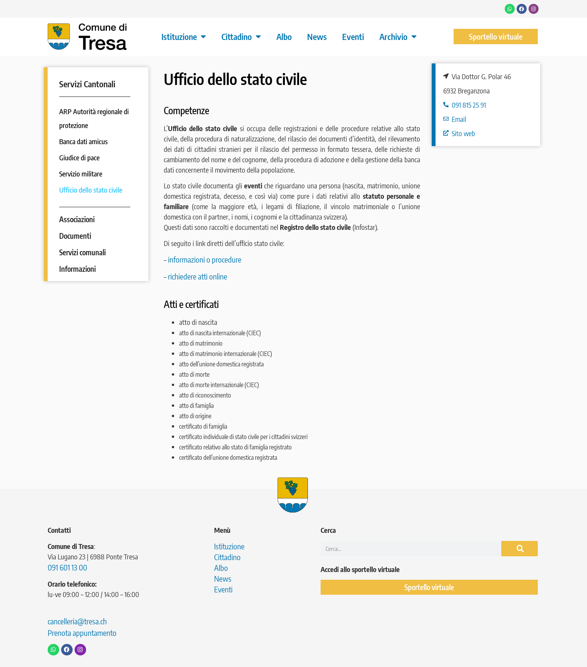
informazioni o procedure (204, 259)
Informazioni (77, 268)
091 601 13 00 (67, 567)
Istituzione (183, 36)
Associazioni (77, 219)
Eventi (353, 36)
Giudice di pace (79, 157)
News (317, 36)
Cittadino (241, 36)
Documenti (75, 235)
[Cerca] (519, 548)
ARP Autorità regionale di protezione (94, 118)
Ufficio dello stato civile (90, 189)
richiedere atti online (198, 276)
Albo (284, 36)
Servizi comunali (82, 252)
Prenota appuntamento (82, 632)
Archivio (398, 36)
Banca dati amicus (83, 141)
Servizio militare (80, 173)
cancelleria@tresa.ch (77, 621)
